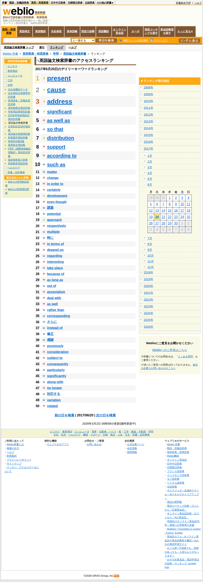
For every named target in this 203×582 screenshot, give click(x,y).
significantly (56, 376)
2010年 (148, 101)
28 (163, 223)
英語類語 (40, 31)
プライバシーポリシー (19, 459)
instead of (55, 328)
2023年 (148, 306)
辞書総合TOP (183, 2)
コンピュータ (15, 75)
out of (51, 286)
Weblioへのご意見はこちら (169, 350)
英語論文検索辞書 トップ (19, 47)
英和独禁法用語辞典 (19, 108)
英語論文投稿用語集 (19, 133)
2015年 (148, 135)
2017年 (148, 148)
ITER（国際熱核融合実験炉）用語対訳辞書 (19, 152)
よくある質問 (185, 356)
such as (56, 164)
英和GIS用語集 (16, 141)
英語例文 (24, 31)
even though (57, 202)
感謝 (50, 340)
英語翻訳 (103, 31)
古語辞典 (90, 2)
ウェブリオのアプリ (58, 444)
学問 (56, 53)
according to (62, 155)
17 (182, 210)
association (56, 292)
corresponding (58, 316)
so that (55, 129)
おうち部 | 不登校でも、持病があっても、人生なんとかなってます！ (182, 552)
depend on (55, 250)
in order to (55, 184)
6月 (150, 184)
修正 (50, 334)
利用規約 (12, 455)
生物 (105, 434)
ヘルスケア (14, 167)
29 (170, 223)
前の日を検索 (64, 415)
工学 (10, 80)
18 (188, 210)
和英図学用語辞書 (18, 137)
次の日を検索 (106, 415)
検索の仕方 (13, 448)
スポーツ (95, 434)
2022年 (148, 299)
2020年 (148, 286)
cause (56, 89)
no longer (54, 388)
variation (54, 400)
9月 (150, 249)
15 (170, 210)
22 (170, 217)
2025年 (148, 320)
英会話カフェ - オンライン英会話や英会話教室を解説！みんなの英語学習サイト (182, 540)
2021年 (148, 292)
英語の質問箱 (174, 502)
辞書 (4, 2)
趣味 (85, 434)
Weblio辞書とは (15, 444)
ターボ (135, 31)
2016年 (148, 141)
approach (54, 220)
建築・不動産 (138, 431)
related (52, 406)
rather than (55, 310)
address (59, 101)
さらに (52, 322)
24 (182, 217)
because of (55, 274)
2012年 (148, 114)
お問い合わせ (94, 444)
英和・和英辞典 (39, 2)
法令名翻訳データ (18, 89)
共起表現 (56, 31)
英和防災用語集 (16, 145)
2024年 (148, 313)
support (56, 147)
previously (55, 346)
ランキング (56, 47)
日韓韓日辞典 (75, 2)
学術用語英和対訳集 (19, 111)
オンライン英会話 (119, 31)
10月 (151, 255)
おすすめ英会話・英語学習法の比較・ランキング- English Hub (182, 563)
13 (157, 210)
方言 (127, 434)
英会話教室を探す (167, 31)
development (57, 195)
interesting (55, 262)
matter (52, 172)
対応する (53, 394)
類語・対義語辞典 (19, 2)
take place (55, 268)
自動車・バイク (107, 431)
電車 (94, 431)
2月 (150, 161)
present (59, 78)
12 (151, 210)
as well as (58, 120)
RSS (116, 576)
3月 (150, 167)
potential (54, 214)
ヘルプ (198, 2)
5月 (150, 178)
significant (59, 111)
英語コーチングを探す (151, 31)
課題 (50, 207)
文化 (56, 434)
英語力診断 (88, 31)
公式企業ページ (135, 444)
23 (176, 217)
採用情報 (132, 452)
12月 (151, 267)
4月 (150, 173)
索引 (42, 47)
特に (50, 237)
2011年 (148, 107)
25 (188, 217)
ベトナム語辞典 (175, 482)
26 (151, 223)
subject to (55, 358)
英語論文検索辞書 (74, 53)
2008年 (148, 87)
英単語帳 (72, 31)
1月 (150, 155)
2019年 (148, 279)
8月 (150, 244)
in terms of (55, 244)
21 (163, 217)
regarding (54, 256)
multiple (53, 231)
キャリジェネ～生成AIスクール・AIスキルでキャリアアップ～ (182, 494)
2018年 (148, 272)
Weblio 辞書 (10, 53)
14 (163, 210)
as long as (55, 280)
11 (188, 204)
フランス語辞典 (175, 471)
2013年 (148, 121)
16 (176, 210)
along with (55, 382)
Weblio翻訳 (173, 455)
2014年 (148, 128)
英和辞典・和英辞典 (35, 53)
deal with (54, 298)
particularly (56, 370)
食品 (112, 434)
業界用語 (12, 71)
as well (52, 304)
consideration (58, 352)
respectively (56, 226)
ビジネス (12, 66)
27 (157, 223)
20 (157, 217)
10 (182, 204)
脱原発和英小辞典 (18, 159)
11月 (151, 261)
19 (151, 217)
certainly (54, 190)
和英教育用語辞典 (18, 163)
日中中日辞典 (58, 2)
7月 (150, 238)
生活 (63, 434)
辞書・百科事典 (16, 172)
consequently (57, 364)
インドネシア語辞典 (178, 475)
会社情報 (132, 448)
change (52, 178)
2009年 (148, 94)
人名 (120, 434)
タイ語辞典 (173, 478)
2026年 (148, 326)
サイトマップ (14, 463)
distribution (60, 138)
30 (176, 223)
